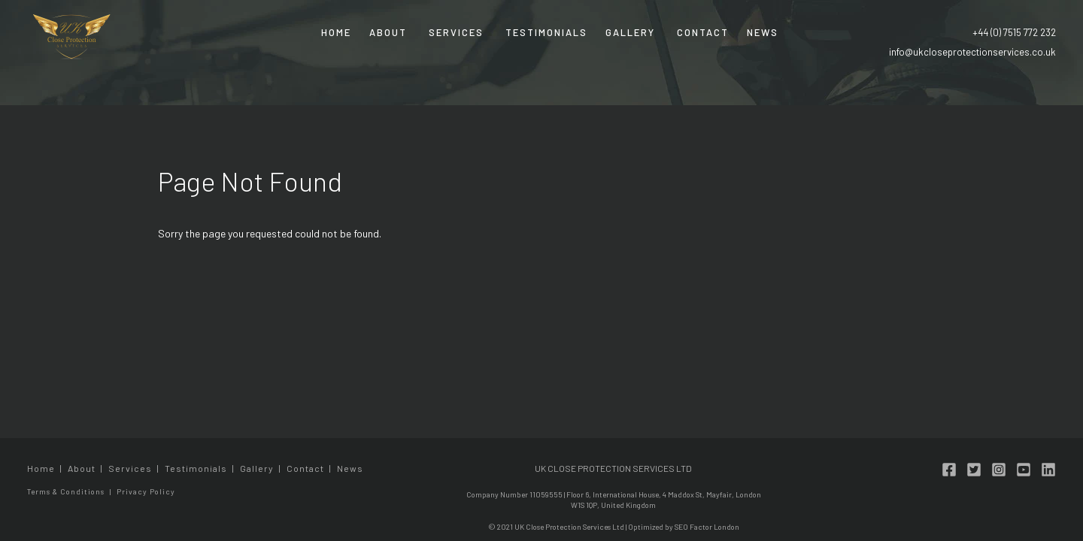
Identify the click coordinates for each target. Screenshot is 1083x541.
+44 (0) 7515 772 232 (1014, 32)
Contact (703, 32)
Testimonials (546, 32)
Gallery (630, 32)
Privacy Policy (146, 491)
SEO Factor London (707, 526)
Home (336, 32)
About (388, 32)
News (762, 32)
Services (456, 32)
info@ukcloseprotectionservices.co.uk (972, 52)
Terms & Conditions (66, 491)
